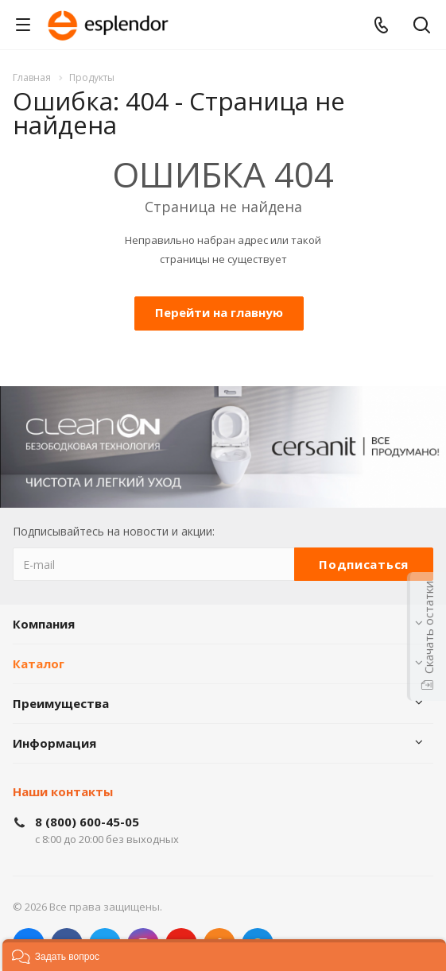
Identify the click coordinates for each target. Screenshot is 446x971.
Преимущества (61, 703)
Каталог (38, 663)
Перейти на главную (219, 312)
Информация (54, 743)
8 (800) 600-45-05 (87, 822)
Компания (44, 624)
